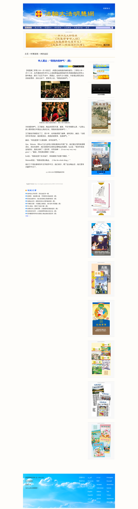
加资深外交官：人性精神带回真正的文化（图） (42, 211)
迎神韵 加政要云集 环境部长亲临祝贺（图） (42, 196)
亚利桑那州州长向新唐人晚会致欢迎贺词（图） (42, 213)
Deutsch (90, 488)
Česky (90, 484)
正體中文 (82, 477)
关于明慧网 (29, 481)
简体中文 (82, 481)
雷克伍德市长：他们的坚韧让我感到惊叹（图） (42, 198)
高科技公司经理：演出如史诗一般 (38, 193)
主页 (27, 54)
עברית (98, 477)
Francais (90, 502)
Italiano (99, 491)
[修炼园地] (57, 28)
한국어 (99, 498)
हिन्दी (98, 481)
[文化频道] (67, 28)
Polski (98, 502)
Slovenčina (110, 484)
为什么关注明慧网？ (31, 488)
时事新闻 (34, 54)
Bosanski (90, 481)
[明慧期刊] (47, 28)
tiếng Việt (109, 502)
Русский (109, 481)
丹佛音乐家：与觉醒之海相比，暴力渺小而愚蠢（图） (44, 203)
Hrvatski (99, 484)
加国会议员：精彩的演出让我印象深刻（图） (41, 201)
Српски (109, 488)
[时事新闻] (27, 28)
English (90, 491)
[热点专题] (38, 28)
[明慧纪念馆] (78, 28)
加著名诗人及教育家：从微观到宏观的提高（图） (43, 208)
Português (110, 477)
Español (90, 495)
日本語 (99, 495)
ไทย (108, 491)
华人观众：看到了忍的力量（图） (38, 206)
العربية (90, 477)
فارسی (90, 498)
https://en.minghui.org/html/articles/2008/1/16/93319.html (49, 184)
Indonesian (100, 488)
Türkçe (109, 495)
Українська (110, 498)
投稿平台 (28, 484)
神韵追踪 (44, 54)
